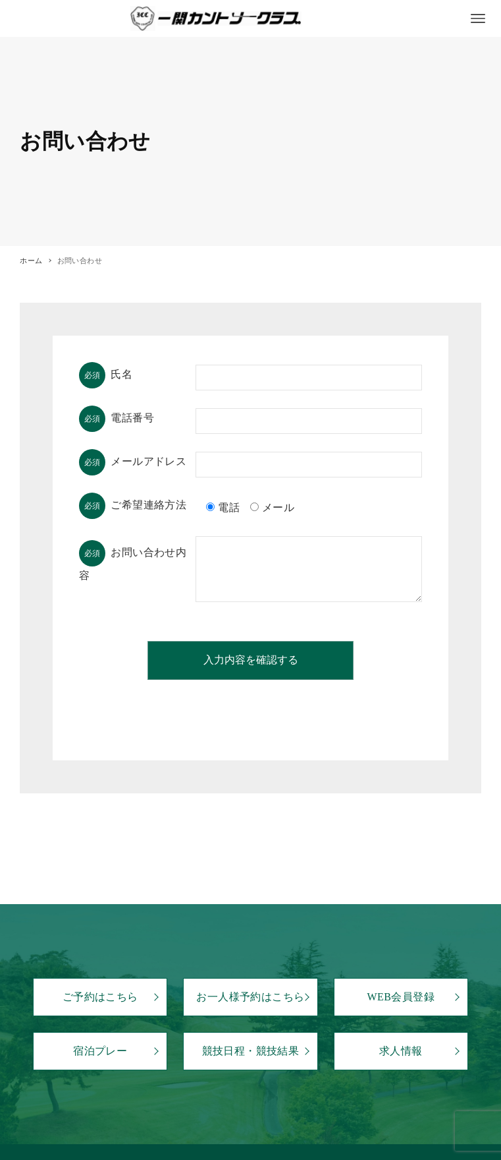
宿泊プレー (100, 1050)
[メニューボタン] (478, 18)
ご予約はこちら (100, 996)
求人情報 (401, 1050)
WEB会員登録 (401, 996)
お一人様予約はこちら (250, 996)
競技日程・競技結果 (251, 1050)
